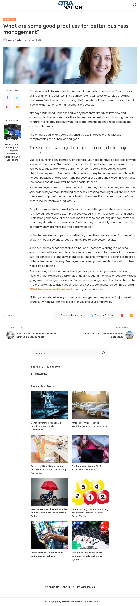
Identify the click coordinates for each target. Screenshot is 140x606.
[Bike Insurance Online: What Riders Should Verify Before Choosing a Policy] (49, 492)
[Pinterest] (7, 107)
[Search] (135, 5)
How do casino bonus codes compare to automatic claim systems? (88, 556)
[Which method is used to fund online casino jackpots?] (49, 535)
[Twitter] (17, 98)
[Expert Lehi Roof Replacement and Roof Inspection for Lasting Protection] (49, 449)
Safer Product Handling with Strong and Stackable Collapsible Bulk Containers (12, 152)
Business (9, 19)
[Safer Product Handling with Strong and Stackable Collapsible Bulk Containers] (12, 132)
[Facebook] (7, 98)
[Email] (17, 107)
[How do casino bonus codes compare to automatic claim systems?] (90, 535)
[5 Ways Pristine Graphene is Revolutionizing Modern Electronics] (49, 405)
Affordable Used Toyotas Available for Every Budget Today (87, 426)
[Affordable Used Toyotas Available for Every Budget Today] (90, 405)
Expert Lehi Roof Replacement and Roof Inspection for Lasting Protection (49, 469)
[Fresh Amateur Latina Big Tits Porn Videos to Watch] (90, 449)
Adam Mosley (15, 40)
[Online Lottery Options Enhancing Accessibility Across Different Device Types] (90, 492)
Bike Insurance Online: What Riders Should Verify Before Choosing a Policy (47, 513)
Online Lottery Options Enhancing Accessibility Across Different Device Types (89, 513)
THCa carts (39, 374)
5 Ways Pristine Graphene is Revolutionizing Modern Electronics (47, 426)
